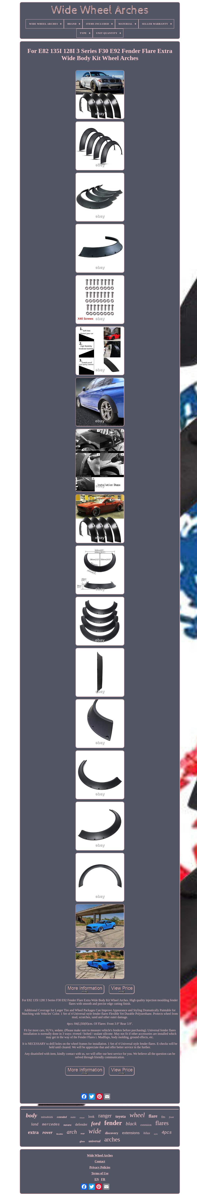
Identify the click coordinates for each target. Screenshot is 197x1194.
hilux (147, 1133)
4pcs (167, 1132)
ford (95, 1123)
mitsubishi (47, 1117)
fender (113, 1122)
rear (83, 1133)
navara (67, 1125)
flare (153, 1116)
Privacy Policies (99, 1167)
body (31, 1115)
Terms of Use (99, 1173)
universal (94, 1141)
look (91, 1117)
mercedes (51, 1124)
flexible (59, 1134)
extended (62, 1117)
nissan (81, 1118)
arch (72, 1132)
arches (112, 1139)
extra (33, 1132)
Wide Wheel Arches (100, 1155)
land (34, 1124)
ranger (105, 1116)
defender (81, 1124)
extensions (131, 1133)
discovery (111, 1133)
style (156, 1134)
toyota (120, 1116)
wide (94, 1131)
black (131, 1123)
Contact (100, 1161)
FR (103, 1179)
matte (73, 1117)
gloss (82, 1141)
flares (162, 1123)
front (171, 1117)
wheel (137, 1115)
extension (146, 1124)
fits (163, 1117)
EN (96, 1179)
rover (48, 1132)
